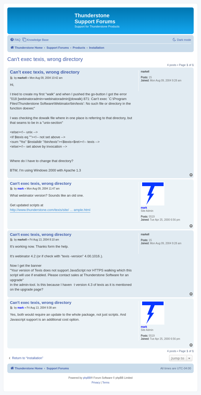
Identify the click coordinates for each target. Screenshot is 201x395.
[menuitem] (15, 40)
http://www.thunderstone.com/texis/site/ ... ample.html (50, 210)
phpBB (87, 377)
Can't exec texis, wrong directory (45, 59)
